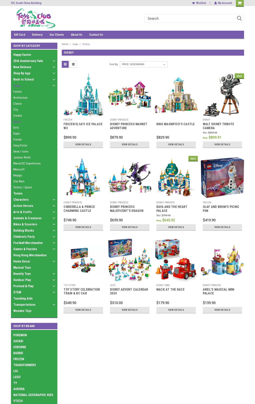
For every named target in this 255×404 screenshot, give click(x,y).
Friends (17, 139)
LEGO (17, 377)
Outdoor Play (22, 280)
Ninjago (17, 175)
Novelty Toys (22, 274)
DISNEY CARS (163, 285)
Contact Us (96, 34)
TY (15, 383)
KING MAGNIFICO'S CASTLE (175, 124)
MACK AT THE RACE (170, 289)
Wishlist (199, 3)
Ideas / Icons (20, 151)
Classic (17, 103)
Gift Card (19, 34)
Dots (16, 127)
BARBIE (18, 353)
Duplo (16, 133)
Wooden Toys (22, 311)
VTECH (18, 401)
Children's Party (24, 237)
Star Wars (19, 181)
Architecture (20, 97)
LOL (15, 371)
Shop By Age (21, 73)
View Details (83, 144)
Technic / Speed (22, 187)
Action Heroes (23, 206)
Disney (17, 121)
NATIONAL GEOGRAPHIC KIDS (33, 395)
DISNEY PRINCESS (119, 119)
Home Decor (21, 261)
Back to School (23, 79)
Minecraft (19, 169)
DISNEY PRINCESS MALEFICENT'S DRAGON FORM (126, 211)
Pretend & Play (23, 286)
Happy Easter (22, 55)
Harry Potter (20, 145)
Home (65, 44)
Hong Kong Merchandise (30, 255)
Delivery (37, 34)
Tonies (18, 193)
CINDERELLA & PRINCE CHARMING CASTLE (79, 209)
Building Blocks (23, 230)
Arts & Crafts (22, 212)
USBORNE (19, 347)
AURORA (19, 389)
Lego (16, 85)
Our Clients (57, 34)
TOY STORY (70, 285)
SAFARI (18, 341)
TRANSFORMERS (24, 365)
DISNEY (207, 119)
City (15, 109)
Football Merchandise (28, 243)
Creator (17, 115)
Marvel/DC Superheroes (27, 163)
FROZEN (18, 359)
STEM (17, 292)
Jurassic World (21, 157)
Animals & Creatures (27, 218)
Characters (21, 200)
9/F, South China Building (26, 3)
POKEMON (20, 335)
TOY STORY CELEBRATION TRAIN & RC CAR (82, 291)
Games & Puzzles (25, 249)
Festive (17, 91)
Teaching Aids (23, 298)
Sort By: (114, 64)
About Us (76, 34)
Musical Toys (22, 267)
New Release (22, 67)
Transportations (24, 305)
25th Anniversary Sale (28, 61)
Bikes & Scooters (25, 224)
